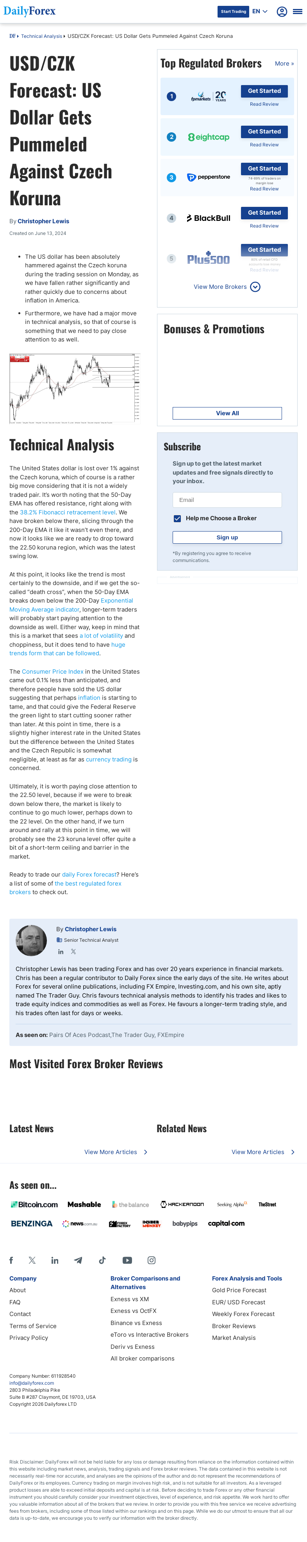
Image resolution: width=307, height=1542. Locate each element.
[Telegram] (78, 1260)
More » (284, 63)
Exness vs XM (130, 1299)
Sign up (227, 537)
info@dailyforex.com (31, 1383)
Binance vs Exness (136, 1323)
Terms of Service (33, 1326)
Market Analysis (234, 1337)
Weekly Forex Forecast (243, 1314)
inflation (89, 697)
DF (12, 36)
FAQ (14, 1302)
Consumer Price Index (53, 671)
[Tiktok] (102, 1260)
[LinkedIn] (54, 1260)
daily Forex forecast (89, 874)
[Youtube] (127, 1260)
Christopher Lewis (90, 929)
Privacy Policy (28, 1337)
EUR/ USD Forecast (238, 1302)
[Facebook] (11, 1260)
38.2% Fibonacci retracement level (68, 512)
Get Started (264, 90)
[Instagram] (151, 1260)
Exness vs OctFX (134, 1310)
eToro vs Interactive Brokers (150, 1334)
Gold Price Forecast (239, 1290)
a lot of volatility (101, 635)
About (17, 1290)
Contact (20, 1314)
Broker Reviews (234, 1326)
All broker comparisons (143, 1358)
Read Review (264, 104)
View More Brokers (220, 286)
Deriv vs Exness (133, 1346)
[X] (32, 1260)
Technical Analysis (41, 36)
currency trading (109, 759)
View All (227, 413)
